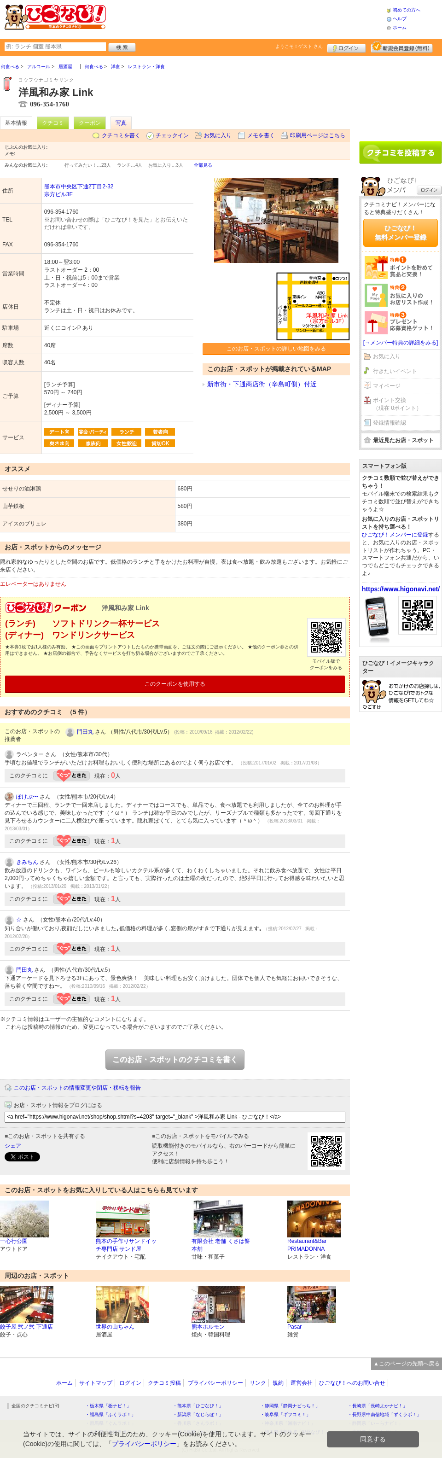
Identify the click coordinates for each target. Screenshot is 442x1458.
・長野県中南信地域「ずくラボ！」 (384, 1414)
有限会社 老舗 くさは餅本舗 (221, 1245)
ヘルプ (400, 18)
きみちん (27, 862)
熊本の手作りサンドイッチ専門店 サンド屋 (126, 1245)
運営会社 (302, 1383)
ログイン (346, 47)
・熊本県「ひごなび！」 (198, 1405)
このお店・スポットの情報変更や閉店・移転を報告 (77, 1088)
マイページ (387, 386)
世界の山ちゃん (115, 1327)
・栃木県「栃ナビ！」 (108, 1405)
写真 (121, 123)
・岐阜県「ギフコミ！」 (285, 1414)
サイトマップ (95, 1383)
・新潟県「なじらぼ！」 (198, 1414)
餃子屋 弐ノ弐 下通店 (26, 1327)
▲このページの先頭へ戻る (406, 1363)
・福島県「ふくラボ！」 (110, 1414)
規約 (278, 1383)
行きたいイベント (395, 371)
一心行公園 (14, 1241)
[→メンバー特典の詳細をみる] (400, 342)
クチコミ (53, 123)
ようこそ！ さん (299, 46)
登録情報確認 (389, 423)
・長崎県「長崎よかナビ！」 (377, 1405)
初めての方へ (406, 9)
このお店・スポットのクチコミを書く (175, 1059)
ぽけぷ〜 (27, 796)
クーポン (90, 123)
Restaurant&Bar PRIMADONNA (306, 1245)
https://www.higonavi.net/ (401, 589)
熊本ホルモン (208, 1327)
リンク (258, 1383)
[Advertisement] (246, 18)
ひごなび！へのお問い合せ (352, 1383)
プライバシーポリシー (215, 1383)
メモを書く (261, 135)
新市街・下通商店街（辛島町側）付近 (262, 384)
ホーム (400, 27)
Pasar (294, 1327)
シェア (13, 1146)
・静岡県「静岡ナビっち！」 (290, 1405)
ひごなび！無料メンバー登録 (400, 232)
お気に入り (218, 135)
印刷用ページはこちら (317, 135)
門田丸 (85, 732)
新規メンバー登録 (402, 47)
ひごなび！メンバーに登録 (395, 534)
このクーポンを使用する (175, 684)
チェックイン (172, 135)
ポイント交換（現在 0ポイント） (397, 404)
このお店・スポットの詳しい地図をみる (276, 348)
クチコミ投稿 (164, 1383)
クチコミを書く (121, 135)
